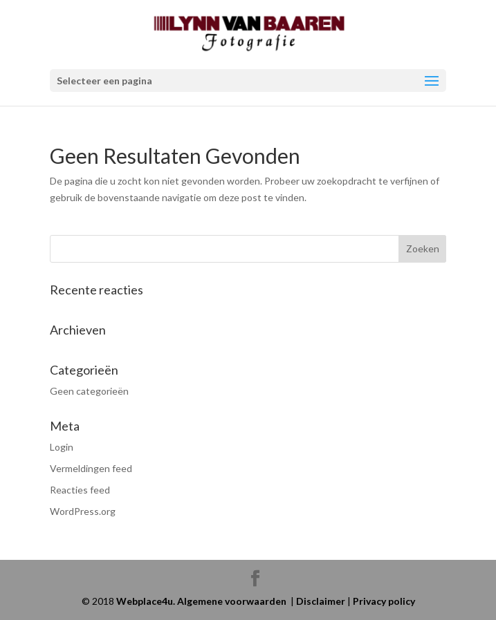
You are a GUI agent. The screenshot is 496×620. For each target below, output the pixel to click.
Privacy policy (384, 601)
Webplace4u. (146, 601)
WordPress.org (83, 511)
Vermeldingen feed (91, 468)
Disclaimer (320, 601)
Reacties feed (80, 490)
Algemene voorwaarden (231, 601)
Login (61, 447)
